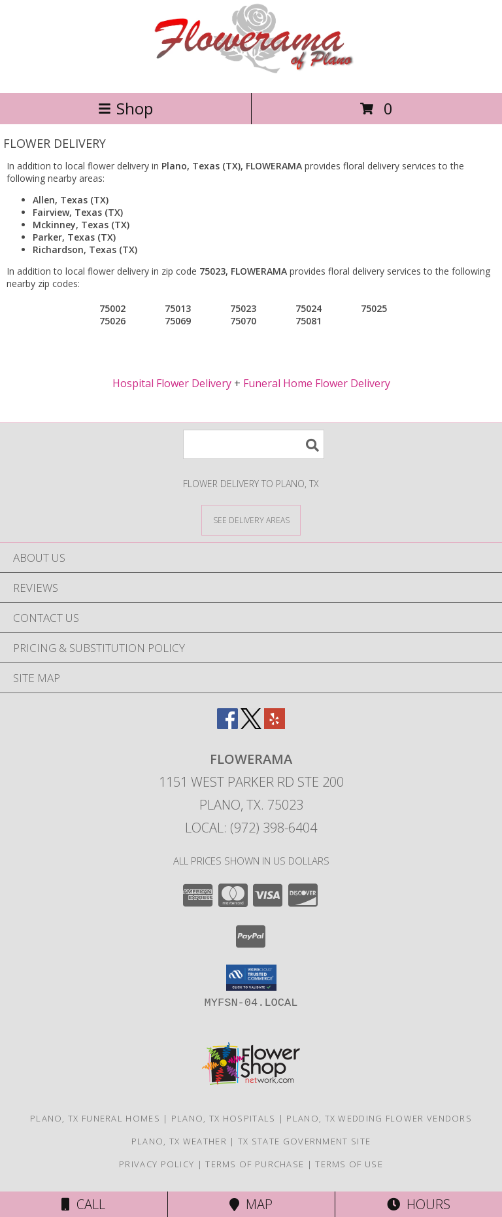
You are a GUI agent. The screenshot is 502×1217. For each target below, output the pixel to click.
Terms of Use (349, 1164)
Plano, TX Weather (179, 1141)
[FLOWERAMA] (251, 73)
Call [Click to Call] (83, 1204)
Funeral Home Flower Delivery (316, 383)
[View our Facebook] (227, 724)
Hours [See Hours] (418, 1204)
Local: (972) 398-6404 (251, 827)
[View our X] (251, 724)
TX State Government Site (304, 1141)
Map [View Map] (251, 1204)
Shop (125, 108)
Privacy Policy (156, 1164)
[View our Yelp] (274, 724)
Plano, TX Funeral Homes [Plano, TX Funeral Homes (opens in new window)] (95, 1118)
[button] (251, 978)
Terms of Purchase (254, 1164)
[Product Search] (253, 444)
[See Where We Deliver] (251, 519)
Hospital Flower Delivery (171, 383)
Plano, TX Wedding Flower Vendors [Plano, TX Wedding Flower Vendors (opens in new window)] (379, 1118)
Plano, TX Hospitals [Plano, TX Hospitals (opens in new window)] (223, 1118)
